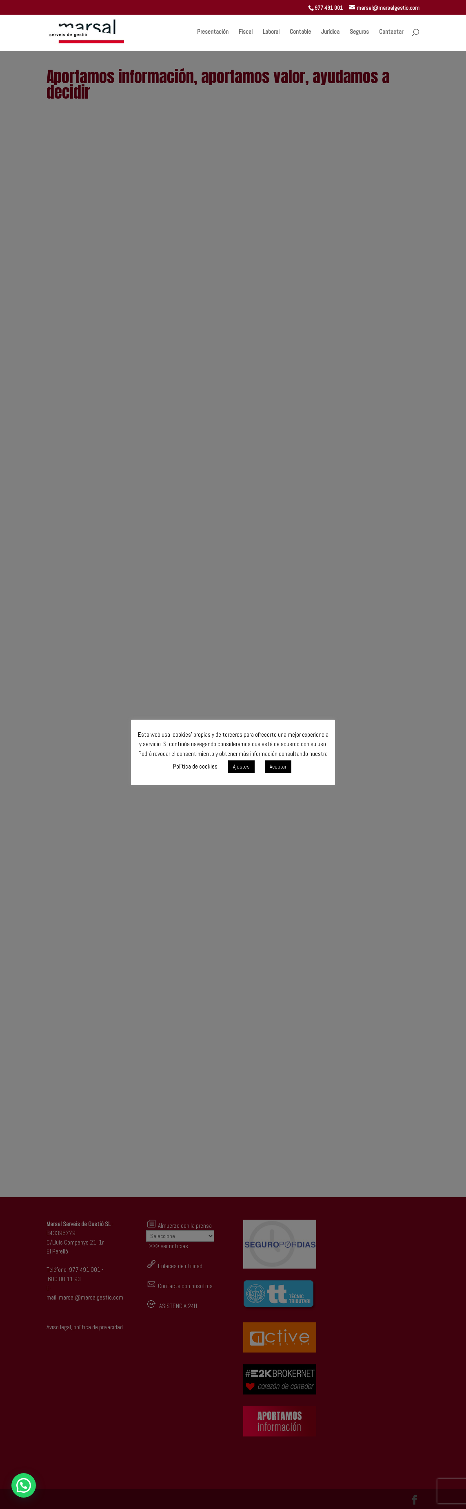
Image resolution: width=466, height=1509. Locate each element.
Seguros (359, 32)
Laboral (271, 32)
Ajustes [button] (241, 766)
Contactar (391, 32)
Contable (300, 32)
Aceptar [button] (278, 766)
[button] (23, 1485)
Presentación (213, 32)
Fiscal (246, 32)
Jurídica (330, 32)
